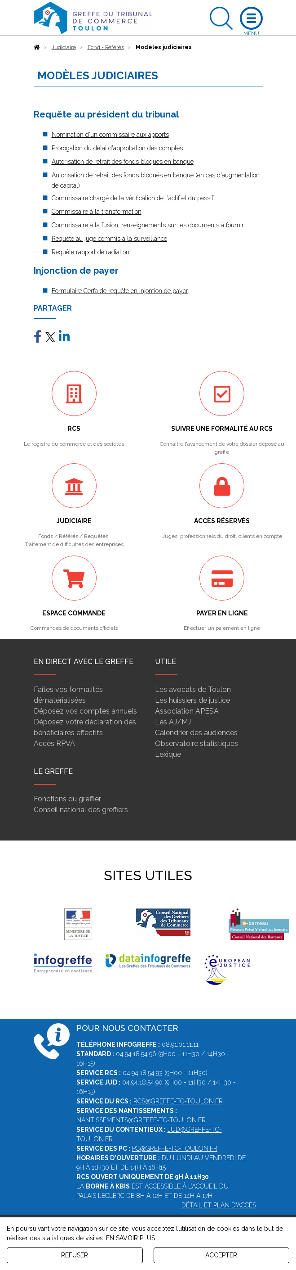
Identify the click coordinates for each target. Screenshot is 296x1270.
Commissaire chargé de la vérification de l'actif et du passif (132, 198)
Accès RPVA (54, 743)
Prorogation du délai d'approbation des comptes (117, 148)
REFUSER (74, 1255)
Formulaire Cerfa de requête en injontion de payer (120, 290)
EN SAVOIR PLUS (130, 1238)
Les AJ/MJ (173, 722)
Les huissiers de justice (192, 700)
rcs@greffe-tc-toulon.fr (178, 1101)
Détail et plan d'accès (218, 1205)
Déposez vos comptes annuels (85, 711)
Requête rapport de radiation (90, 252)
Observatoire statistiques (196, 743)
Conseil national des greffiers (81, 809)
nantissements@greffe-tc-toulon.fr (141, 1120)
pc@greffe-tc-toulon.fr (174, 1148)
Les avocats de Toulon (193, 689)
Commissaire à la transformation (96, 211)
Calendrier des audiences (196, 732)
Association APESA (187, 711)
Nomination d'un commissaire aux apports (110, 134)
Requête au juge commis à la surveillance (109, 238)
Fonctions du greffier (67, 799)
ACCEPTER (221, 1255)
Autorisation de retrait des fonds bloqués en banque (123, 161)
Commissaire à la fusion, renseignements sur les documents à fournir (148, 225)
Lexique (168, 754)
